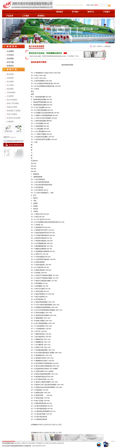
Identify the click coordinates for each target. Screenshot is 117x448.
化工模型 (10, 85)
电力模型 (10, 82)
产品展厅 (106, 12)
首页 (94, 46)
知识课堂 (10, 58)
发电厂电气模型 (13, 103)
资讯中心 (90, 12)
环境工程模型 (12, 114)
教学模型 (10, 74)
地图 (87, 5)
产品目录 (9, 16)
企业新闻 (10, 51)
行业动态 (10, 55)
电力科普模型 (12, 100)
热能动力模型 (12, 107)
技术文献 (10, 62)
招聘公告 (25, 443)
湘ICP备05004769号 (39, 446)
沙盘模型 (10, 121)
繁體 (96, 5)
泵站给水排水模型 (14, 118)
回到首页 (59, 12)
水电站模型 (11, 92)
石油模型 (10, 96)
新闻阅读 (108, 46)
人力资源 (25, 16)
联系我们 (41, 16)
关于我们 (75, 12)
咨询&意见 (60, 443)
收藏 (92, 5)
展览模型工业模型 (14, 111)
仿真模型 (10, 78)
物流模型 (10, 89)
